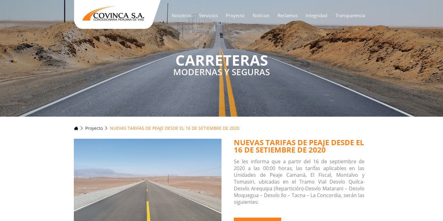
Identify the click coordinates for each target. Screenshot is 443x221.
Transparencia (350, 15)
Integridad (316, 15)
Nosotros (181, 15)
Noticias (261, 15)
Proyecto (235, 15)
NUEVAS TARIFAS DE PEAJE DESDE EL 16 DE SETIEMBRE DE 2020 (174, 128)
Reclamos (287, 15)
